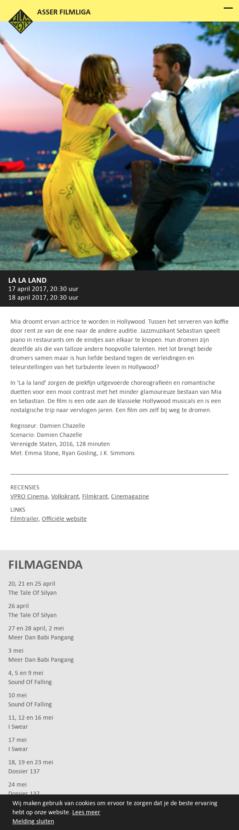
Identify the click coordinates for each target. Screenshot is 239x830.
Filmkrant (95, 496)
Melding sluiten (33, 821)
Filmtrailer (24, 518)
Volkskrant (65, 496)
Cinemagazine (130, 496)
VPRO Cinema (29, 496)
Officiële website (64, 518)
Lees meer (86, 812)
